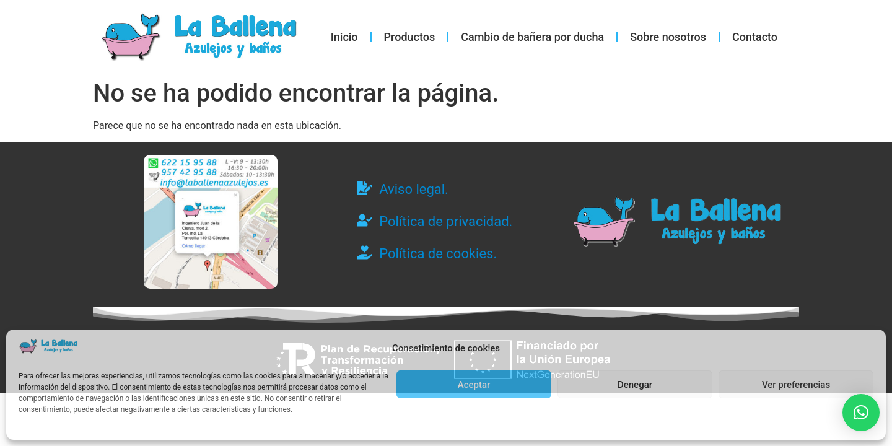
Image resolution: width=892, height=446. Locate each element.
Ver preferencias (796, 384)
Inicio (344, 36)
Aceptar (474, 384)
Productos (409, 36)
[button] (861, 412)
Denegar (635, 384)
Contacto (754, 36)
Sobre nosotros (668, 36)
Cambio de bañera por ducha (532, 36)
